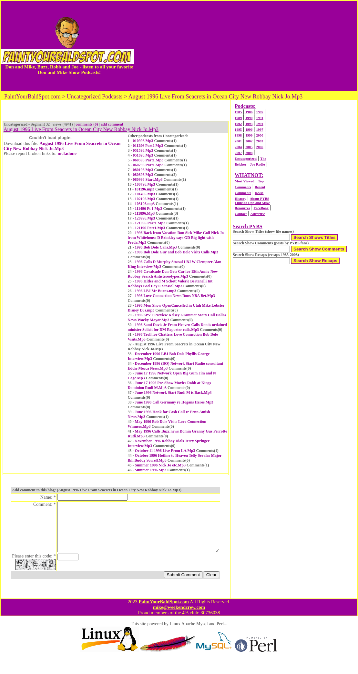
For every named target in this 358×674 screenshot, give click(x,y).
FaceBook (261, 208)
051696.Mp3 (143, 155)
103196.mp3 (145, 203)
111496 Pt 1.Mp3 (148, 208)
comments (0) (87, 124)
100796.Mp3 (145, 184)
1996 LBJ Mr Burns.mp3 (155, 291)
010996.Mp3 (143, 140)
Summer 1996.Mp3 (151, 470)
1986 (248, 112)
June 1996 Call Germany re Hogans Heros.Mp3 (174, 402)
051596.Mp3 (143, 150)
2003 (259, 141)
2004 (238, 147)
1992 (238, 124)
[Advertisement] (245, 46)
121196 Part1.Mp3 (150, 228)
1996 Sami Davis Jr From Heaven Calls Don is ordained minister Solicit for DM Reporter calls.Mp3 (177, 327)
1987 (259, 112)
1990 (248, 118)
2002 (248, 141)
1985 (238, 112)
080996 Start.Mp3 (148, 179)
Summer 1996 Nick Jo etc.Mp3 (160, 465)
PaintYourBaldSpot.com (163, 616)
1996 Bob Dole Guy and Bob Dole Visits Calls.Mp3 (176, 252)
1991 (259, 118)
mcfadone (67, 153)
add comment (112, 124)
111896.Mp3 (145, 213)
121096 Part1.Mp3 (150, 223)
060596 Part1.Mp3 (148, 160)
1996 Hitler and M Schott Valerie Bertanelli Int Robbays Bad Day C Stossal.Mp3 (170, 283)
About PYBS (259, 198)
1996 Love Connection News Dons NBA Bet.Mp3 (175, 295)
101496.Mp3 (145, 194)
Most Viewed (244, 181)
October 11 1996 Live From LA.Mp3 (165, 450)
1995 (238, 129)
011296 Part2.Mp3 (148, 145)
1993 (248, 124)
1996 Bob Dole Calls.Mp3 (156, 247)
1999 (248, 135)
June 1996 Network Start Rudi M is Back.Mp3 (173, 392)
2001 (238, 141)
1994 (259, 124)
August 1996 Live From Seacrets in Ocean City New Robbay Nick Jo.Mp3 (62, 146)
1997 (259, 129)
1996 (248, 129)
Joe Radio (257, 164)
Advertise (257, 214)
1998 (238, 135)
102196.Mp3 (145, 199)
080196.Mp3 (143, 170)
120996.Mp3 (145, 218)
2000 (259, 135)
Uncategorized (246, 158)
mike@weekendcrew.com (179, 622)
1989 (238, 118)
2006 (259, 147)
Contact (241, 214)
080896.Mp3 (143, 174)
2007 (238, 153)
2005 (248, 147)
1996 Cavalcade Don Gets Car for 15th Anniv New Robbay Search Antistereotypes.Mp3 (173, 274)
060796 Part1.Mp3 (148, 165)
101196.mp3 (144, 189)
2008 (248, 153)
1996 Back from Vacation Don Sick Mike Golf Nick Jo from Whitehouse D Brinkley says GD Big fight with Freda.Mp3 (176, 237)
